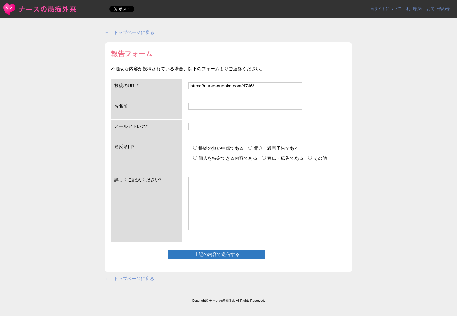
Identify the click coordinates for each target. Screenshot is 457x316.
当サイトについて (385, 8)
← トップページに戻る (129, 32)
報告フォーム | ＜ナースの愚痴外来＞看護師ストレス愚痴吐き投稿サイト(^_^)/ (40, 9)
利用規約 (414, 8)
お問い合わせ (438, 8)
